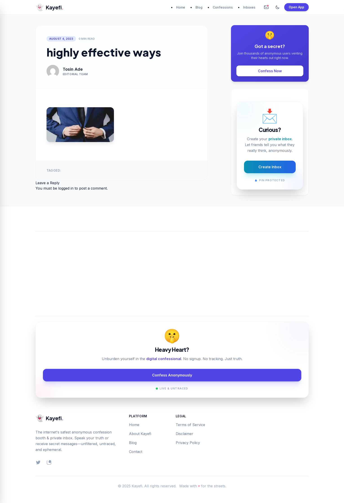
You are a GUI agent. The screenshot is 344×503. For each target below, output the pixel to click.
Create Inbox (269, 167)
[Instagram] (49, 462)
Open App (296, 7)
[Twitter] (38, 462)
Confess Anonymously (172, 375)
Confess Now (270, 71)
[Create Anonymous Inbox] (266, 7)
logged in (65, 188)
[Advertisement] (172, 268)
